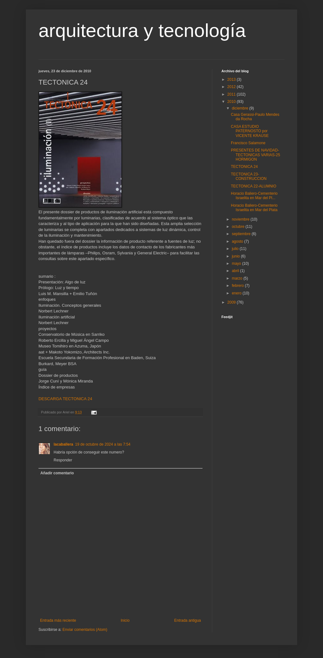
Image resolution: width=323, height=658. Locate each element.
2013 (232, 79)
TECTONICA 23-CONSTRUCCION (249, 176)
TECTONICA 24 (244, 166)
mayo (237, 263)
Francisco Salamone (248, 143)
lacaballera (63, 444)
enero (237, 293)
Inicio (125, 620)
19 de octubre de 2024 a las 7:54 (102, 444)
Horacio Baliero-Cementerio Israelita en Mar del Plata (254, 207)
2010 (232, 101)
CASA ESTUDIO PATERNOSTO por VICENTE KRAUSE (250, 131)
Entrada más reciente (58, 620)
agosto (238, 241)
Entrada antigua (187, 620)
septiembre (242, 234)
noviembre (241, 219)
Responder (63, 460)
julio (236, 248)
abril (236, 271)
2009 (232, 302)
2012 (232, 87)
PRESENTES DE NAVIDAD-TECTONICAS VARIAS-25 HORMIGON (255, 155)
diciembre (240, 108)
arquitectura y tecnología (142, 30)
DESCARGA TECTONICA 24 (65, 398)
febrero (238, 285)
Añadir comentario (57, 473)
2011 (232, 94)
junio (236, 256)
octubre (238, 226)
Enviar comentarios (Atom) (84, 629)
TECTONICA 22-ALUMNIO (253, 186)
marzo (238, 278)
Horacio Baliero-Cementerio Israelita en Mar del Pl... (254, 195)
